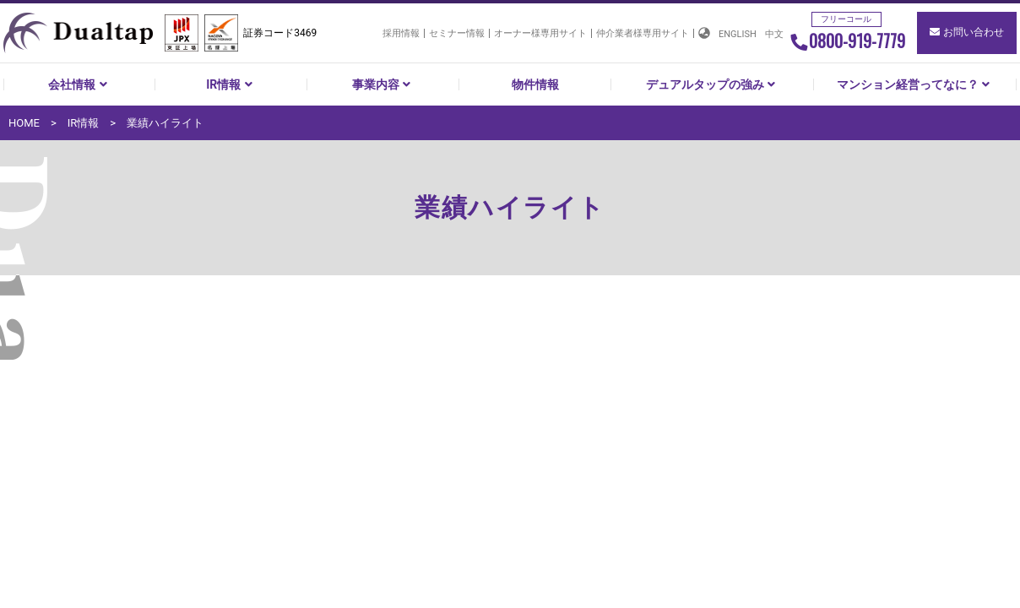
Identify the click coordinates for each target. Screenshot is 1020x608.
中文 (774, 34)
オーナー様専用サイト (540, 33)
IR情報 (231, 84)
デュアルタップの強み (712, 84)
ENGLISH (738, 34)
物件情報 (535, 84)
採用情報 (401, 33)
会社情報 (79, 84)
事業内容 (383, 84)
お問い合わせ (967, 32)
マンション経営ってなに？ (915, 84)
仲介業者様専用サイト (642, 33)
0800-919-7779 (847, 40)
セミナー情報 (457, 33)
